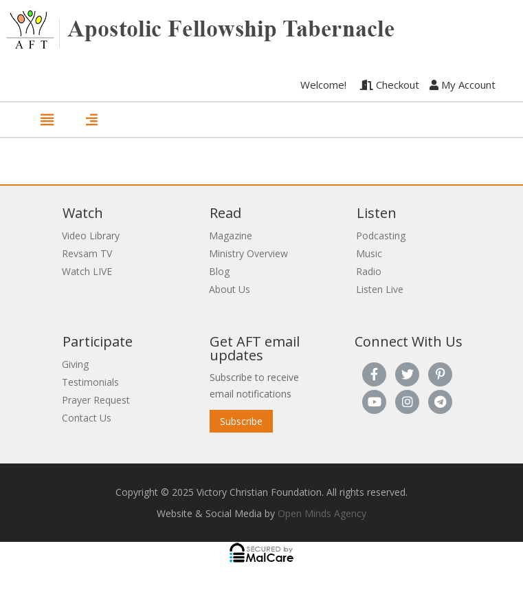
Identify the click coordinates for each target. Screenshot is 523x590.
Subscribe (241, 421)
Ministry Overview (248, 253)
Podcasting (380, 235)
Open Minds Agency (322, 513)
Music (369, 253)
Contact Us (86, 417)
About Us (229, 289)
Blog (219, 271)
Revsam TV (87, 253)
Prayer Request (96, 399)
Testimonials (90, 382)
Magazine (230, 235)
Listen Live (379, 289)
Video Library (91, 235)
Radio (368, 271)
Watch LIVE (87, 271)
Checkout (389, 84)
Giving (75, 364)
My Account (463, 84)
